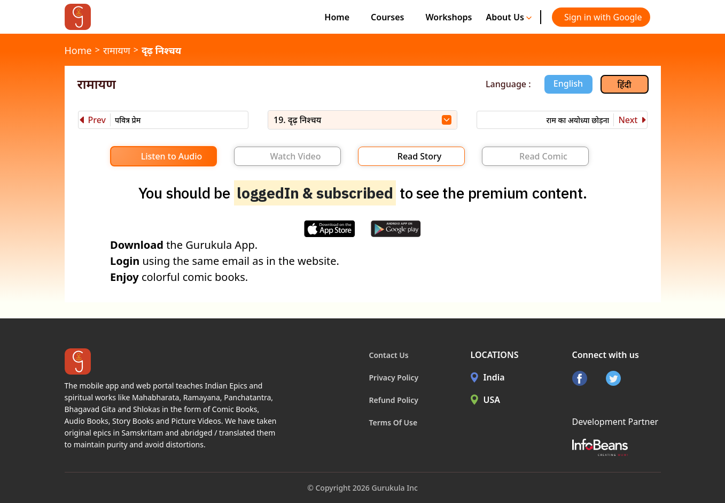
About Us (509, 17)
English (568, 83)
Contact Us (389, 355)
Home (336, 17)
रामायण (116, 50)
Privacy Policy (394, 377)
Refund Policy (394, 400)
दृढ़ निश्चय (161, 50)
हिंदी (625, 84)
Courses (387, 17)
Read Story (419, 156)
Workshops (448, 17)
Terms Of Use (393, 422)
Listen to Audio (171, 156)
